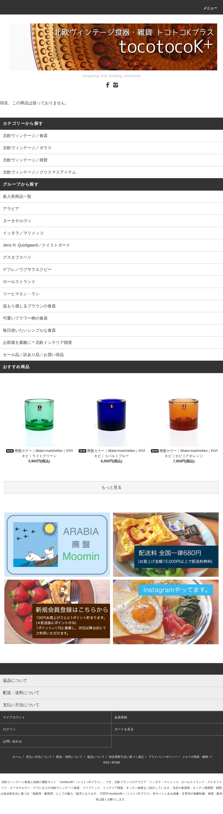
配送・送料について (69, 756)
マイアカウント (14, 717)
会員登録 (120, 717)
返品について (96, 756)
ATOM (116, 762)
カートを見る (124, 729)
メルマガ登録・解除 (195, 756)
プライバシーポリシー (162, 756)
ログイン (9, 729)
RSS (106, 762)
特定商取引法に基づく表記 (126, 756)
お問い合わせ (12, 741)
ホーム (16, 756)
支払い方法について (39, 756)
